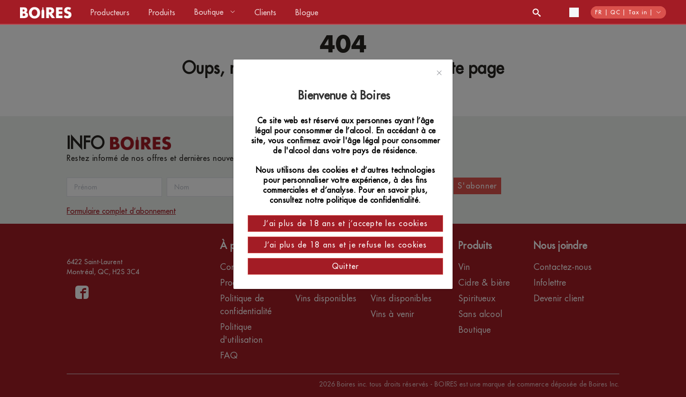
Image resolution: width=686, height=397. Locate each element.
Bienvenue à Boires (345, 95)
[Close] (439, 73)
